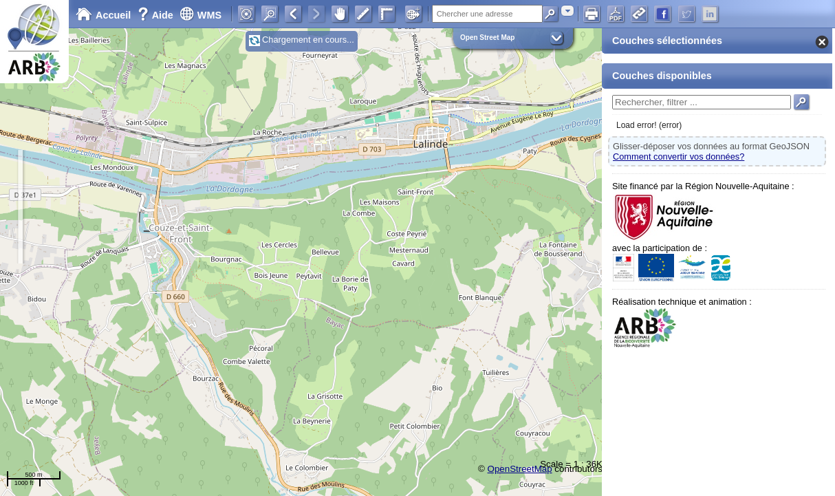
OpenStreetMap (520, 469)
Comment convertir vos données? (678, 156)
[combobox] (567, 11)
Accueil (103, 15)
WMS (200, 15)
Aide (157, 15)
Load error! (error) (649, 125)
